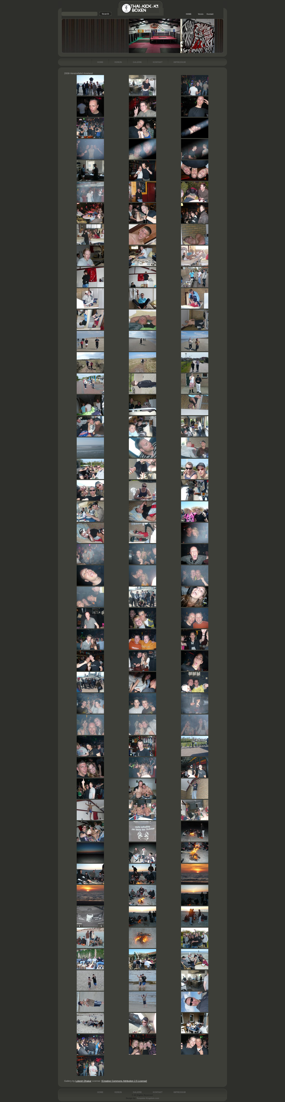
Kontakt (210, 14)
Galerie (137, 62)
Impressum (180, 62)
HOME (188, 14)
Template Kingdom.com (148, 1098)
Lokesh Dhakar (83, 1081)
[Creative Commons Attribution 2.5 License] (124, 1081)
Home (100, 62)
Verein (200, 14)
